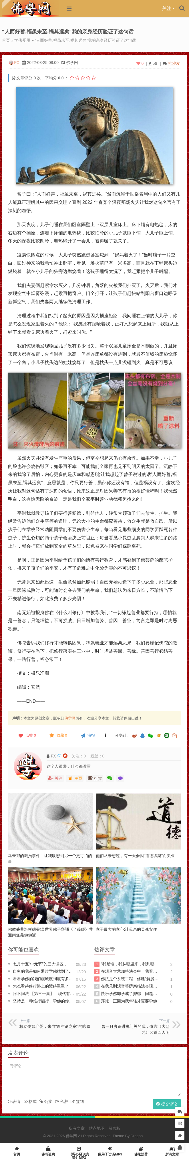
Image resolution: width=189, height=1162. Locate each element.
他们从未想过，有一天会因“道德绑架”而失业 (135, 855)
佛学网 (69, 718)
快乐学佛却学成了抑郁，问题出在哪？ (127, 993)
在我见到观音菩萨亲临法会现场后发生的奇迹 (127, 986)
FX (16, 62)
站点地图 (97, 1128)
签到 (77, 1101)
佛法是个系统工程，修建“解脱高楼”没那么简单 (127, 979)
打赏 (94, 778)
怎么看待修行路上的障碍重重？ (38, 986)
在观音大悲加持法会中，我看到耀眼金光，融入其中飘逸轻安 (127, 971)
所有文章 (77, 1128)
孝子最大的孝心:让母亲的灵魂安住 (126, 929)
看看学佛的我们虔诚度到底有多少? (41, 978)
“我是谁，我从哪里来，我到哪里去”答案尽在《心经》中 (127, 964)
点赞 (26, 735)
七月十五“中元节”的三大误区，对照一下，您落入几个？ (41, 964)
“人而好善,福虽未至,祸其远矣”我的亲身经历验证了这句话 (85, 40)
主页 (74, 778)
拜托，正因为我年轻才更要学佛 (125, 1001)
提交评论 (166, 1104)
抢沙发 (174, 63)
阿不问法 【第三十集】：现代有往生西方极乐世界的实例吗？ (41, 993)
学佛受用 (22, 40)
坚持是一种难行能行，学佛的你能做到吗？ (41, 1001)
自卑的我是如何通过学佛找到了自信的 (41, 971)
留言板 (114, 1128)
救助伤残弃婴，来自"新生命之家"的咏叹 (54, 1026)
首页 (6, 40)
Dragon (137, 1136)
